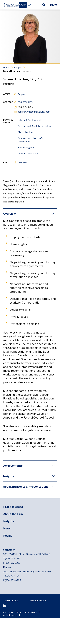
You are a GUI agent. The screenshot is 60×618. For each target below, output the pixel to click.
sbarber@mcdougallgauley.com (34, 111)
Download (23, 162)
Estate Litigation (26, 147)
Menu (53, 5)
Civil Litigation (25, 132)
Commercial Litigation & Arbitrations (30, 140)
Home (6, 67)
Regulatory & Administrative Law (35, 126)
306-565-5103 (25, 102)
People (17, 67)
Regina (21, 94)
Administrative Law (28, 153)
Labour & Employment (29, 120)
